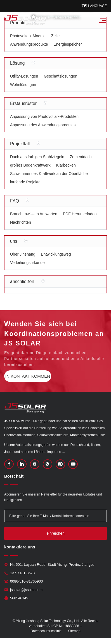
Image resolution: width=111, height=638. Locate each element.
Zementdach (81, 157)
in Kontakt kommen (27, 376)
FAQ (14, 200)
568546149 (19, 598)
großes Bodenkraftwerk (30, 165)
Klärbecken (66, 165)
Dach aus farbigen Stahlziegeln (37, 157)
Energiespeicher (67, 44)
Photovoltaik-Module (28, 36)
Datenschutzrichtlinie (46, 631)
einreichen (55, 533)
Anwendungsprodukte (29, 44)
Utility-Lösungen (24, 76)
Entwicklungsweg (56, 254)
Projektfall (20, 143)
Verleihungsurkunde (27, 262)
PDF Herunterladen (80, 214)
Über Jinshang (22, 254)
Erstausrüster (23, 103)
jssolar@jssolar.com (26, 590)
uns (13, 241)
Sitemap (74, 631)
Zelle (55, 36)
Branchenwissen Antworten (33, 214)
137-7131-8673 (22, 573)
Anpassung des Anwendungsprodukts (42, 125)
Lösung (17, 63)
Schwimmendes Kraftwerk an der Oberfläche (49, 173)
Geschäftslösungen (60, 76)
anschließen (22, 281)
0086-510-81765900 (26, 581)
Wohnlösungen (23, 84)
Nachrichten (20, 222)
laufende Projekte (25, 182)
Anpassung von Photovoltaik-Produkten (44, 116)
